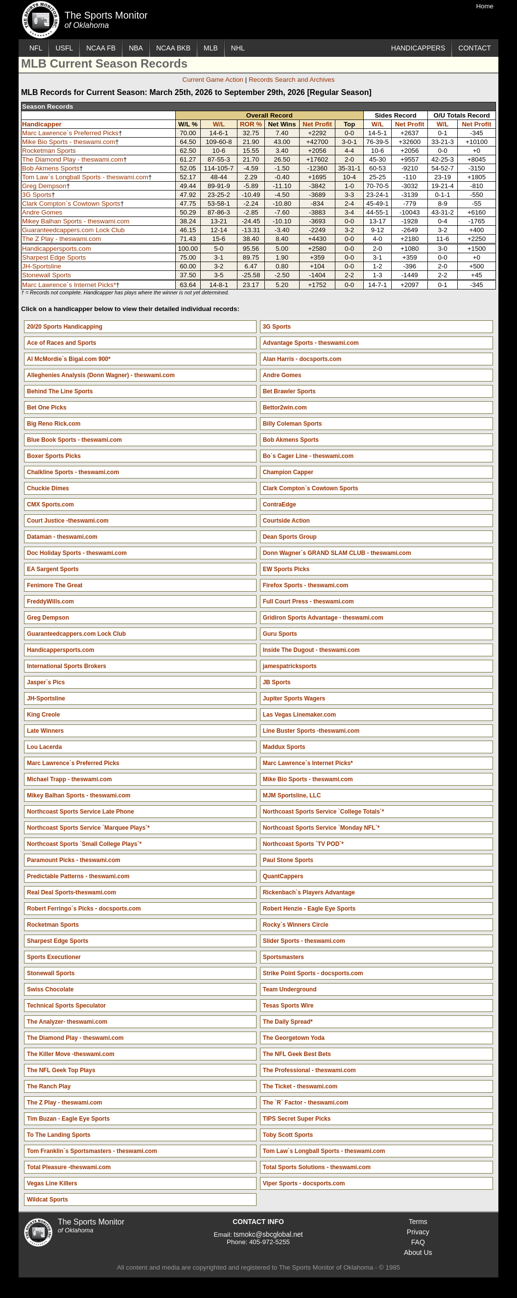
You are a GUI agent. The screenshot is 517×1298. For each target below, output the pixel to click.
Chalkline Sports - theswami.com (73, 472)
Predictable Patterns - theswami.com (78, 876)
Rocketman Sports (49, 150)
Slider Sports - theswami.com (304, 940)
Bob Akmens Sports (50, 168)
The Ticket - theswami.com (300, 1086)
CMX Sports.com (50, 504)
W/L (219, 124)
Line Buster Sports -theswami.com (311, 730)
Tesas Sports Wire (288, 1005)
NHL (238, 48)
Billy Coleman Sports (292, 423)
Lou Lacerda (44, 747)
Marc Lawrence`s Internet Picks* (69, 284)
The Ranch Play (48, 1086)
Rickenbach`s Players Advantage (309, 892)
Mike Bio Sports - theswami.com (68, 141)
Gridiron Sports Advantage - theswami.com (323, 617)
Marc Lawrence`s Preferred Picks (70, 133)
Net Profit (317, 124)
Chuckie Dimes (48, 488)
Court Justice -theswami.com (68, 520)
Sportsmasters (283, 957)
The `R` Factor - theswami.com (306, 1102)
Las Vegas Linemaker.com (299, 714)
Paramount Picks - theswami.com (73, 860)
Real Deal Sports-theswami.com (71, 892)
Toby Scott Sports (288, 1134)
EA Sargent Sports (53, 569)
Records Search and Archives (292, 79)
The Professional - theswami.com (309, 1070)
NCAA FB (101, 48)
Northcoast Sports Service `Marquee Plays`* (88, 827)
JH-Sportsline (41, 266)
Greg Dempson (44, 186)
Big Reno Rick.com (53, 423)
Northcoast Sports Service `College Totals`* (323, 811)
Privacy (418, 1232)
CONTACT (474, 48)
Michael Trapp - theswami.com (69, 779)
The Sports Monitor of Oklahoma (40, 19)
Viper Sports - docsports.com (304, 1183)
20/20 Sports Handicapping (64, 326)
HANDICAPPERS (418, 48)
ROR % (251, 124)
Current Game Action (213, 79)
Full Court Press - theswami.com (308, 601)
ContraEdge (279, 504)
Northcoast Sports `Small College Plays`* (84, 844)
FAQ (418, 1242)
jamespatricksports (290, 666)
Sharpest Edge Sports (54, 257)
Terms (418, 1222)
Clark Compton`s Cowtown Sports (71, 203)
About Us (418, 1252)
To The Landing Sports (59, 1134)
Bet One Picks (47, 407)
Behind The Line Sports (60, 391)
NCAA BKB (173, 48)
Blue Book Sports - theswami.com (74, 439)
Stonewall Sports (46, 275)
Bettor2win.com (285, 407)
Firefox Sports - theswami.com (306, 585)
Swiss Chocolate (50, 989)
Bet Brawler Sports (289, 391)
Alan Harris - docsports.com (302, 359)
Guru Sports (280, 633)
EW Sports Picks (286, 569)
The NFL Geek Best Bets (297, 1054)
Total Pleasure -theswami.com (69, 1167)
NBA (136, 48)
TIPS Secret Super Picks (297, 1118)
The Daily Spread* (288, 1021)
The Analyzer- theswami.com (67, 1021)
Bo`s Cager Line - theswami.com (308, 456)
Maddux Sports (284, 747)
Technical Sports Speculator (66, 1005)
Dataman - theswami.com (62, 536)
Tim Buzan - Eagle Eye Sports (68, 1118)
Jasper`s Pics (46, 682)
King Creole (43, 714)
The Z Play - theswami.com (61, 238)
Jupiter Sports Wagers (294, 698)
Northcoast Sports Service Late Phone (80, 811)
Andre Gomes (42, 212)
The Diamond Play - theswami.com (72, 159)
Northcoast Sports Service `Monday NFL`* (321, 827)
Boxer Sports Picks (54, 456)
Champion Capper (288, 472)
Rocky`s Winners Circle (296, 924)
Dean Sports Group (290, 536)
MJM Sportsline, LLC (292, 795)
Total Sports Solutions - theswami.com (317, 1167)
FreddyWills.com (50, 601)
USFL (64, 48)
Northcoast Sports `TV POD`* (303, 844)
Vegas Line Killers (52, 1183)
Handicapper (42, 124)
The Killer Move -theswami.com (71, 1054)
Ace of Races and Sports (61, 342)
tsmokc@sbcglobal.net (268, 1234)
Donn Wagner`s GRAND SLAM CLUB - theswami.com (337, 553)
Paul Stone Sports (288, 860)
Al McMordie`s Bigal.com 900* (69, 359)
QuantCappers (283, 876)
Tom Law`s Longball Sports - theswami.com (85, 177)
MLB (211, 48)
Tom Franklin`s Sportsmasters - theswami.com (92, 1151)
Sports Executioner (54, 957)
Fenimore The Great (54, 585)
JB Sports (277, 682)
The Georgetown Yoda (294, 1037)
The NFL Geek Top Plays (61, 1070)
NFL (35, 48)
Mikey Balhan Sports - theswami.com (75, 221)
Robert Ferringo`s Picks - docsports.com (84, 908)
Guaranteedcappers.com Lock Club (73, 230)
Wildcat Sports (47, 1199)
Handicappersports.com (56, 248)
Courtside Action (286, 520)
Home (485, 6)
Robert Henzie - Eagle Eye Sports (309, 908)
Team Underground (290, 989)
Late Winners (45, 730)
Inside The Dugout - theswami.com (311, 650)
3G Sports (36, 194)
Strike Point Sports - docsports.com (313, 973)
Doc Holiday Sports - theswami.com (77, 553)
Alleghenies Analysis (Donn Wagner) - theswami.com (101, 375)
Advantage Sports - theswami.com (311, 342)
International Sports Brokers (66, 666)
